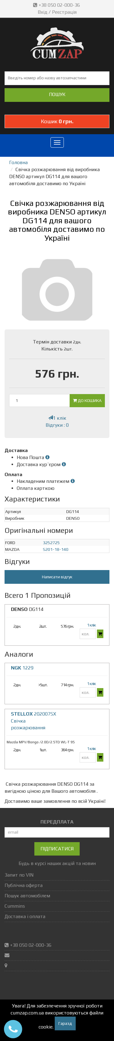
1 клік (57, 418)
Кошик (57, 121)
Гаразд (65, 1023)
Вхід (42, 12)
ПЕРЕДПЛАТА (57, 822)
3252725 (51, 542)
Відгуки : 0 (57, 425)
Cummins (15, 906)
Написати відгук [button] (57, 576)
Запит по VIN (19, 875)
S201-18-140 (55, 549)
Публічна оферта (24, 885)
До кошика (87, 400)
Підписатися (57, 849)
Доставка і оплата (25, 916)
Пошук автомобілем (27, 896)
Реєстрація (64, 12)
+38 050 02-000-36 (57, 5)
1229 (22, 668)
